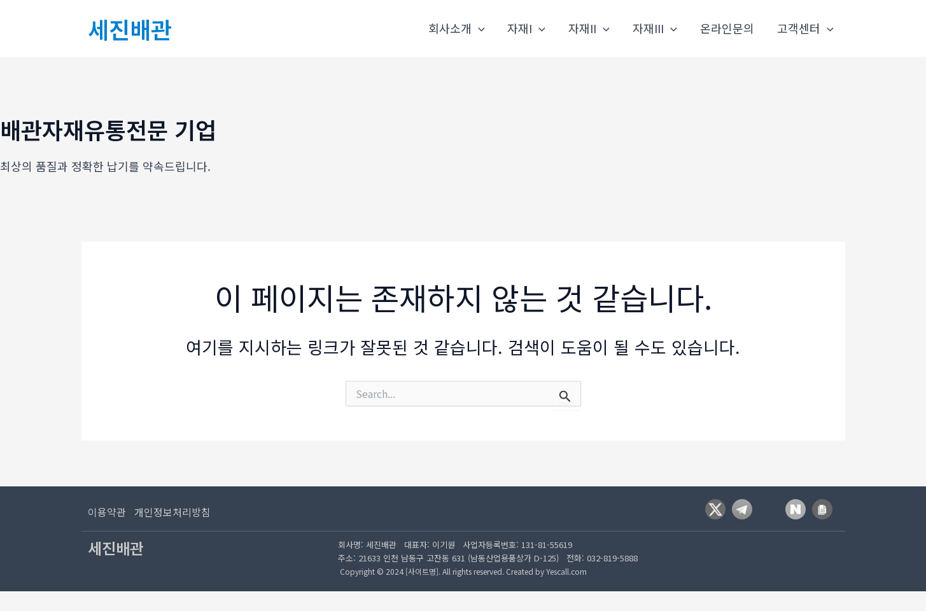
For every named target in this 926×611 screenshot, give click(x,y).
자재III (655, 28)
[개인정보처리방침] (180, 512)
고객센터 (805, 28)
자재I (526, 28)
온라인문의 (727, 28)
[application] (478, 28)
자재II (589, 28)
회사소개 (456, 28)
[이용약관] (107, 512)
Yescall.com (566, 571)
